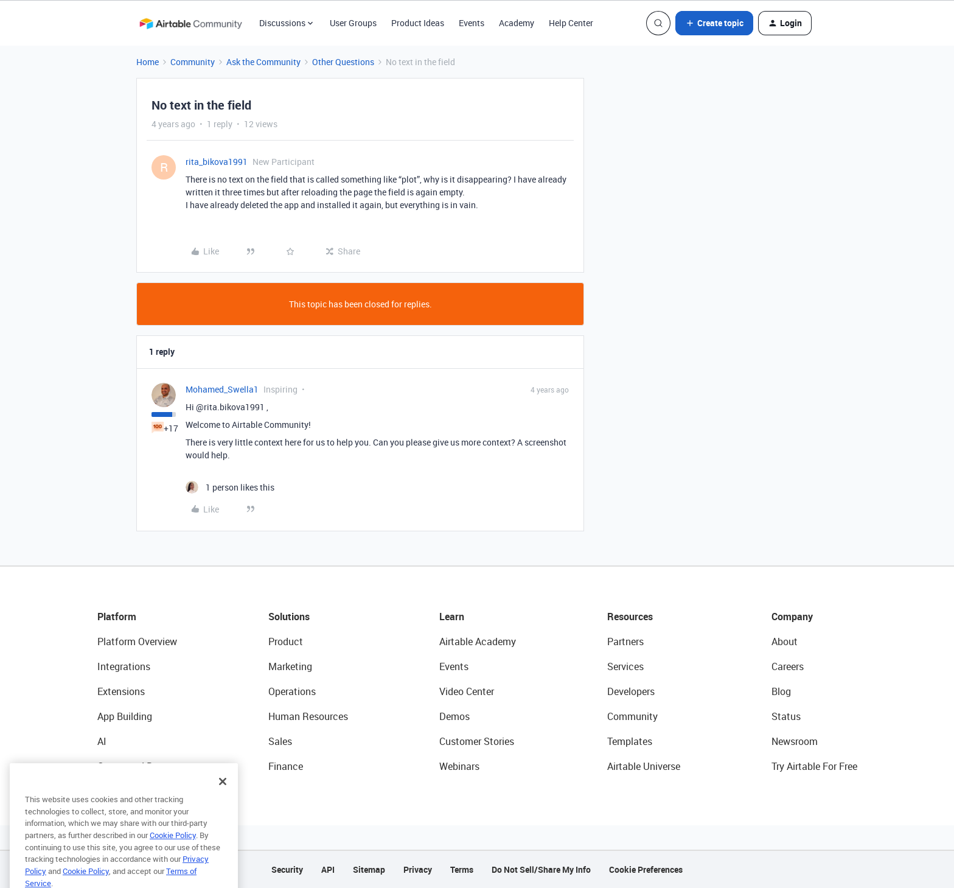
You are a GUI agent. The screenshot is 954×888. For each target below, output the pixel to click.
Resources (630, 616)
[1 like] (230, 487)
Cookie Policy (173, 849)
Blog (781, 691)
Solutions (289, 616)
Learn (451, 616)
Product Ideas (417, 23)
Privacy (417, 869)
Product (285, 641)
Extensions (121, 691)
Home (147, 62)
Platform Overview (137, 641)
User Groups (353, 23)
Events (471, 23)
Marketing (290, 666)
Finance (285, 766)
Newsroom (794, 741)
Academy (516, 23)
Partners (625, 641)
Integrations (123, 666)
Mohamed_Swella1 (222, 389)
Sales (280, 741)
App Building (124, 716)
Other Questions (343, 62)
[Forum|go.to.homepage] (190, 23)
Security (287, 869)
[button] (714, 23)
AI (101, 741)
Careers (787, 666)
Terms (461, 869)
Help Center (571, 23)
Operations (292, 691)
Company (792, 616)
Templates (629, 741)
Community (192, 62)
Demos (454, 716)
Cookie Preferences (646, 869)
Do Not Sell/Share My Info (541, 869)
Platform (116, 616)
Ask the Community (263, 62)
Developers (631, 691)
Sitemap (369, 869)
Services (625, 666)
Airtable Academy (477, 641)
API (328, 869)
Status (786, 716)
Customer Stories (476, 741)
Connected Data (132, 766)
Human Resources (308, 716)
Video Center (466, 691)
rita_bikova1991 (217, 161)
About (784, 641)
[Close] (222, 796)
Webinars (459, 766)
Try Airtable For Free (814, 766)
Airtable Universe (643, 766)
